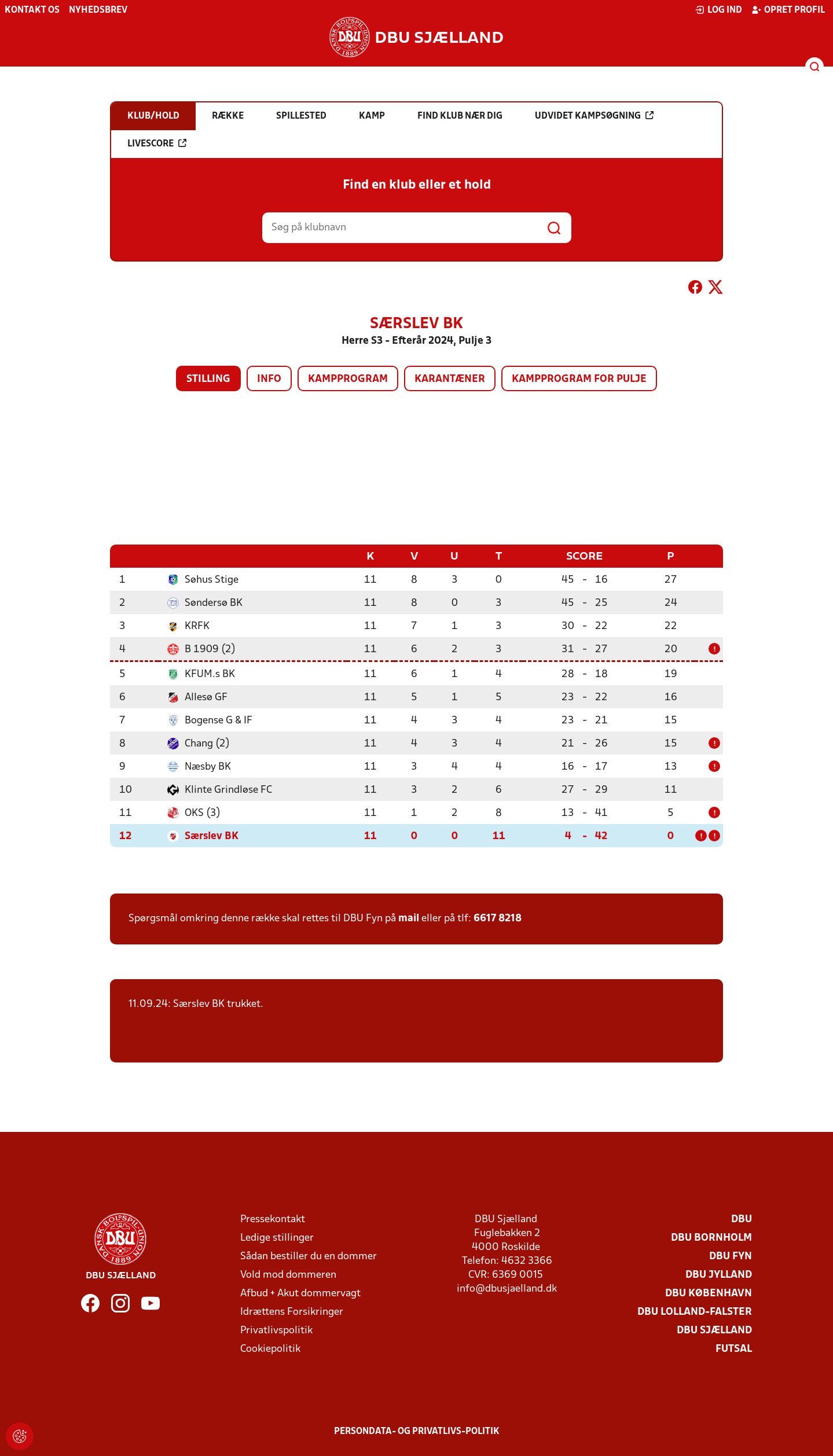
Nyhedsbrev (98, 10)
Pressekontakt (272, 1219)
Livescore (156, 143)
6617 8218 (498, 918)
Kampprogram (348, 379)
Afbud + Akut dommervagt (300, 1293)
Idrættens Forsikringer (291, 1312)
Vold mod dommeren (288, 1274)
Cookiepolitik (270, 1349)
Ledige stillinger (277, 1237)
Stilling (208, 379)
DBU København (708, 1293)
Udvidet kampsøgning (594, 115)
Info (269, 379)
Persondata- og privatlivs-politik (417, 1431)
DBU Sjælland (714, 1330)
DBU (741, 1219)
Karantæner (449, 379)
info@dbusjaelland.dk (507, 1288)
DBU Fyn (730, 1256)
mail (408, 918)
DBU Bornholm (711, 1237)
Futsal (733, 1349)
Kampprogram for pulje (579, 379)
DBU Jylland (718, 1274)
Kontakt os (32, 10)
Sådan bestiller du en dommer (308, 1256)
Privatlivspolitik (276, 1330)
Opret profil (788, 10)
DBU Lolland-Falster (694, 1312)
